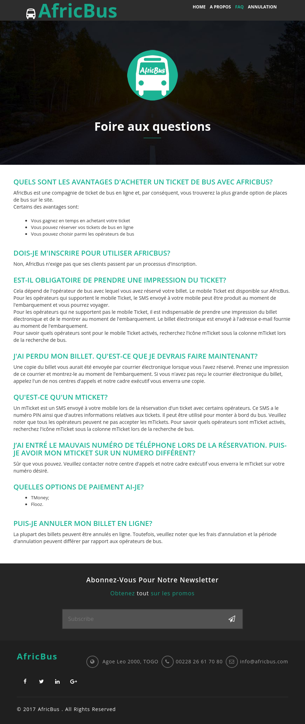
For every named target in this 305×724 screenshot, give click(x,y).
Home (199, 7)
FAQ (239, 7)
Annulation (262, 7)
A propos (220, 7)
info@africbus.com (264, 661)
